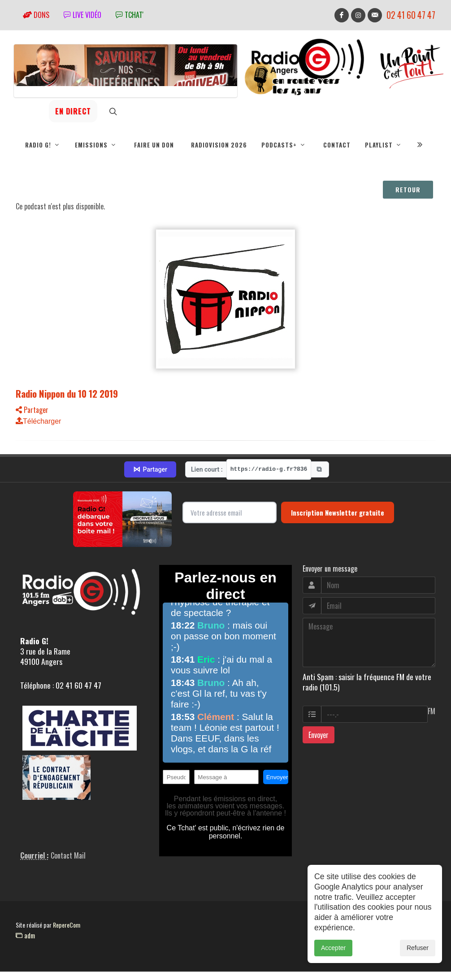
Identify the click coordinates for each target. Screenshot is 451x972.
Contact (337, 144)
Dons (36, 14)
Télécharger (38, 421)
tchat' (129, 14)
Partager (32, 410)
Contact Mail (68, 855)
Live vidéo (82, 14)
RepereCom (66, 925)
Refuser (418, 951)
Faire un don (154, 144)
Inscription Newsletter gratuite (337, 513)
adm (25, 936)
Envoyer (318, 735)
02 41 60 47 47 (410, 15)
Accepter (333, 951)
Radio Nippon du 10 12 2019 (67, 394)
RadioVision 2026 (219, 144)
